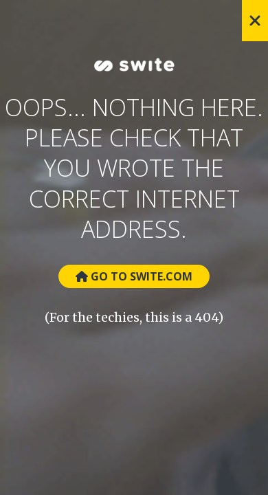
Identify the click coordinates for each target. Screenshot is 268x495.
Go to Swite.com (134, 276)
